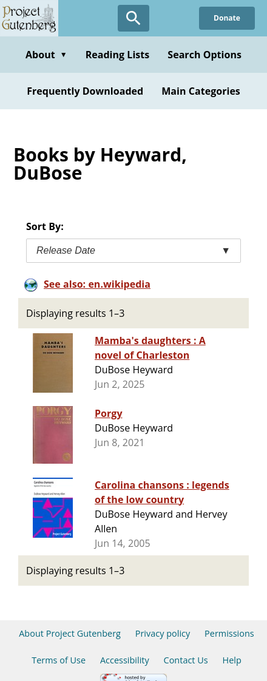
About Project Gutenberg (70, 633)
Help (232, 660)
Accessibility (124, 660)
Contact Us (186, 660)
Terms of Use (59, 660)
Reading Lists (118, 54)
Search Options (204, 54)
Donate (227, 18)
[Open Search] (133, 18)
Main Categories (200, 91)
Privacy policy (163, 633)
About (46, 54)
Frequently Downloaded (85, 91)
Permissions (229, 633)
